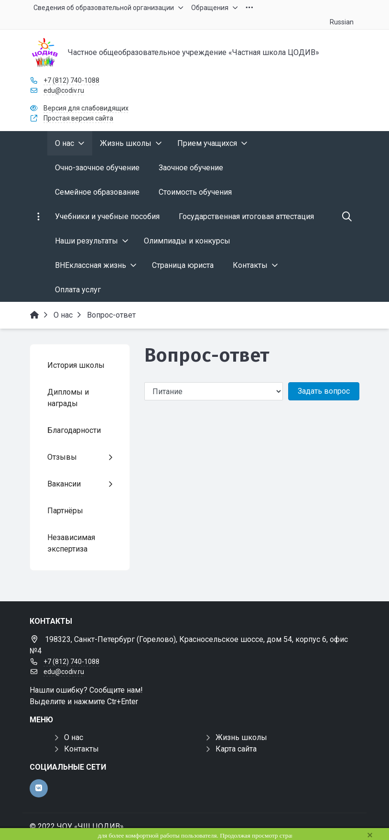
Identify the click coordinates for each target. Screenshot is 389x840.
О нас (73, 737)
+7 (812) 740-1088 (71, 80)
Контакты (81, 748)
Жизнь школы (241, 737)
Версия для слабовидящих (86, 108)
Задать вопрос (324, 391)
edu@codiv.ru (63, 90)
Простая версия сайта (78, 118)
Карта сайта (236, 748)
